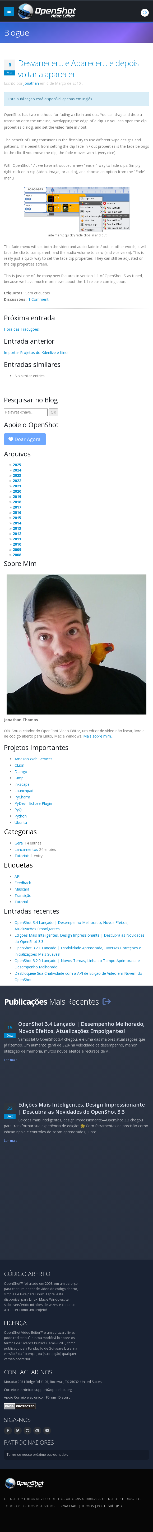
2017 (17, 507)
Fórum (51, 1397)
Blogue (16, 32)
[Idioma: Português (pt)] (145, 13)
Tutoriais (22, 855)
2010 (17, 544)
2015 (17, 517)
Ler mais (10, 1060)
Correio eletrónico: (29, 1397)
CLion (19, 765)
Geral (19, 843)
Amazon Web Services (34, 758)
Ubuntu (21, 822)
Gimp (19, 777)
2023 (17, 475)
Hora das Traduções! (22, 329)
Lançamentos (26, 849)
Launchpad (24, 790)
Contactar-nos (28, 1372)
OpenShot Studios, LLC (121, 1499)
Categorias (20, 831)
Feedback (23, 882)
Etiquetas (18, 864)
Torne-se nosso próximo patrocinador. (37, 1454)
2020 (17, 491)
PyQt (19, 809)
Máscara (22, 889)
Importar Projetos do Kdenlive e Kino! (36, 352)
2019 (17, 496)
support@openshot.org (53, 1389)
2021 (17, 485)
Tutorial (21, 901)
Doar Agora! (24, 439)
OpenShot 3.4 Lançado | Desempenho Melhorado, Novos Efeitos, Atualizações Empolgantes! (81, 1027)
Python (21, 816)
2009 (17, 549)
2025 (17, 464)
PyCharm (22, 796)
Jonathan (31, 83)
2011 (17, 538)
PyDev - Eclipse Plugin (33, 803)
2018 (17, 501)
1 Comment (38, 299)
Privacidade (68, 1506)
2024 (17, 470)
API (17, 876)
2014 (17, 522)
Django (21, 771)
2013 (17, 528)
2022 (17, 480)
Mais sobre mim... (98, 736)
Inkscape (22, 784)
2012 (17, 533)
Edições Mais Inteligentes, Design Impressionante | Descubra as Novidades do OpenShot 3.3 (81, 1108)
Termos (87, 1506)
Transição (23, 895)
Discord (64, 1397)
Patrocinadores (29, 1442)
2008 (17, 554)
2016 (17, 512)
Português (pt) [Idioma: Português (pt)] (109, 1506)
